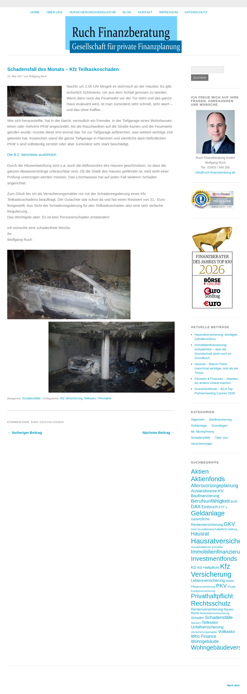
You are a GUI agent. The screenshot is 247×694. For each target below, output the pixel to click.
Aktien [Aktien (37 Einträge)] (200, 471)
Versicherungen (202, 443)
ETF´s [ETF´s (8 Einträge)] (223, 507)
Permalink (104, 398)
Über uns (54, 12)
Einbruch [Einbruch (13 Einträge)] (209, 506)
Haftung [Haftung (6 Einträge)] (232, 529)
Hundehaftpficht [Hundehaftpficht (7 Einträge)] (201, 546)
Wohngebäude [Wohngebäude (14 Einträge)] (205, 641)
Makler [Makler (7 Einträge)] (230, 580)
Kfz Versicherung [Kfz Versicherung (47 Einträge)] (211, 570)
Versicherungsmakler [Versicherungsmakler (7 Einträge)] (204, 631)
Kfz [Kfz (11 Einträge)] (194, 567)
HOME (35, 12)
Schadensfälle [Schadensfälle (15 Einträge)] (219, 617)
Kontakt (145, 12)
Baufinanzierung (220, 419)
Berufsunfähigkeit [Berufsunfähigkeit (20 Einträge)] (210, 501)
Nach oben (233, 685)
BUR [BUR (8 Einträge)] (234, 501)
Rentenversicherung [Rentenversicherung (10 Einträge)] (207, 609)
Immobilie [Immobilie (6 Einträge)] (217, 547)
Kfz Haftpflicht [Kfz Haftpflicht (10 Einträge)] (208, 567)
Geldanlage (199, 425)
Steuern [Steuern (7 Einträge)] (196, 622)
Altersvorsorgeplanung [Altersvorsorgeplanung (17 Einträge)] (214, 485)
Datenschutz (196, 12)
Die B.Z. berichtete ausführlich (31, 155)
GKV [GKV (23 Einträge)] (229, 524)
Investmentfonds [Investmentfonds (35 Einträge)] (214, 558)
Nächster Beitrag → (159, 433)
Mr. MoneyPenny (202, 431)
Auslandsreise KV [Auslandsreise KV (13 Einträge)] (207, 490)
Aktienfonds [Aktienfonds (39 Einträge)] (208, 479)
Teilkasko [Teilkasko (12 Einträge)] (210, 622)
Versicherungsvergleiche (92, 12)
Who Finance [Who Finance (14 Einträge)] (203, 636)
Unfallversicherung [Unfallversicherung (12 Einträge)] (207, 627)
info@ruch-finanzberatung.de (215, 172)
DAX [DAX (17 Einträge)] (196, 506)
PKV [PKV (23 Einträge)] (221, 586)
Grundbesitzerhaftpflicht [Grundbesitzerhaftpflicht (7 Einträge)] (212, 529)
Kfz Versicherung (71, 398)
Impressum (168, 12)
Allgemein (198, 419)
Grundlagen (220, 425)
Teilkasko (90, 398)
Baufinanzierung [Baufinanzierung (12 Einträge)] (205, 495)
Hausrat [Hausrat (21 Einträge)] (200, 534)
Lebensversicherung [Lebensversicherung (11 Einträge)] (208, 580)
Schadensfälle (31, 398)
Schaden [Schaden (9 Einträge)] (197, 618)
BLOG (127, 12)
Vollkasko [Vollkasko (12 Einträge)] (226, 631)
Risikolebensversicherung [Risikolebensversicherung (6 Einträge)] (214, 613)
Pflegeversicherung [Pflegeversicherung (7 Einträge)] (203, 586)
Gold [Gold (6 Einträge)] (194, 529)
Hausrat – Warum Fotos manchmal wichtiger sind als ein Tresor (216, 368)
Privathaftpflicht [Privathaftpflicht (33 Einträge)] (212, 596)
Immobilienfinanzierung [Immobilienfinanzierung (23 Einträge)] (218, 552)
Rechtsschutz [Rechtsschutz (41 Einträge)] (211, 603)
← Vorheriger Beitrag (24, 433)
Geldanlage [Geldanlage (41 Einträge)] (208, 513)
